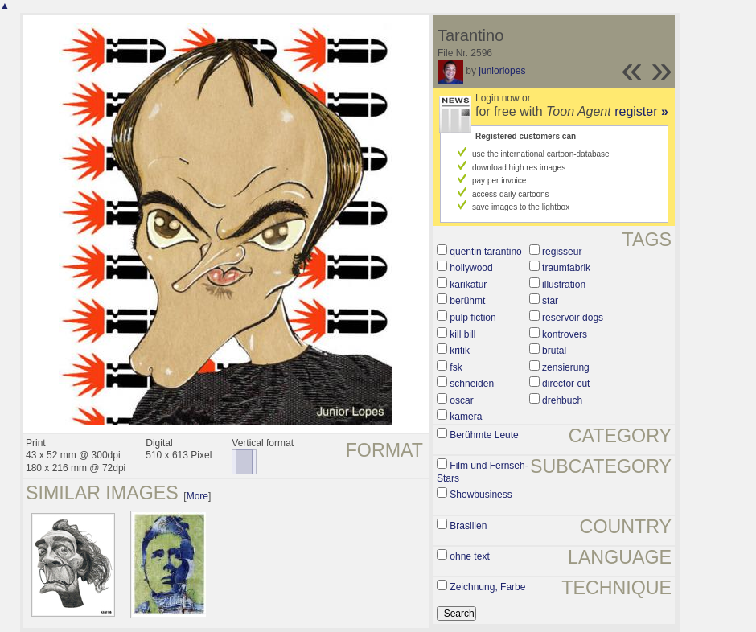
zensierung (566, 367)
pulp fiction (472, 317)
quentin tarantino (485, 251)
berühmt (467, 300)
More (197, 496)
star (550, 300)
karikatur (468, 284)
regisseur (561, 251)
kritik (460, 350)
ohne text (469, 556)
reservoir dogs (572, 317)
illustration (563, 284)
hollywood (471, 267)
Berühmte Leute (484, 435)
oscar (461, 400)
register (641, 111)
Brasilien (468, 525)
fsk (456, 367)
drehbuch (562, 400)
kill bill (462, 334)
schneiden (472, 383)
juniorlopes (502, 70)
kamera (466, 416)
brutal (554, 350)
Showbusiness (481, 494)
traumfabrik (566, 267)
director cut (566, 383)
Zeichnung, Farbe (487, 587)
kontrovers (564, 334)
